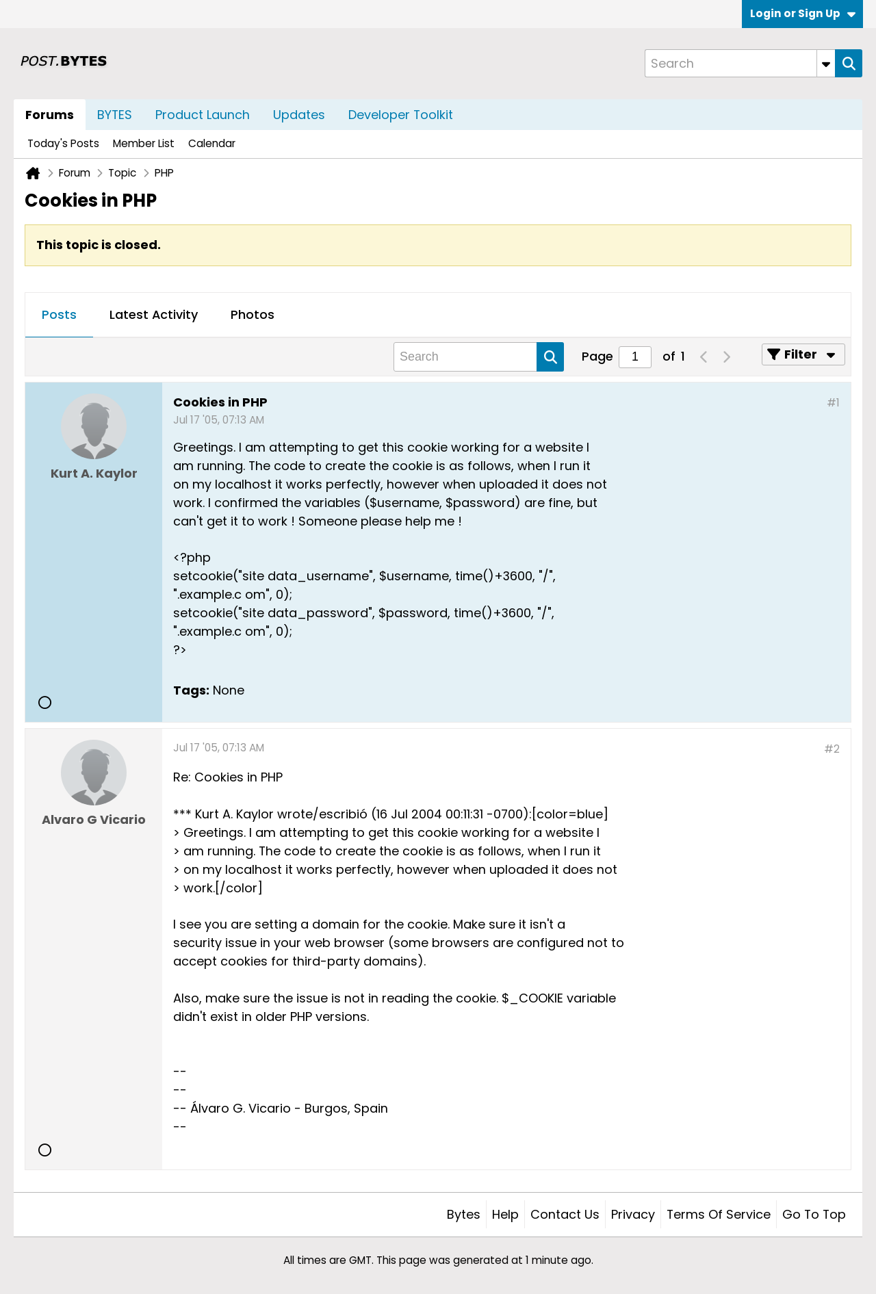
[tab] (59, 315)
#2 (832, 749)
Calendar (211, 143)
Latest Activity (154, 314)
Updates (299, 114)
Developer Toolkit (400, 114)
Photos (252, 314)
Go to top (814, 1214)
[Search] (740, 63)
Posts (59, 314)
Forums (49, 114)
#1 (833, 403)
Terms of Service (719, 1214)
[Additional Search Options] (826, 63)
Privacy (633, 1214)
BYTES (114, 114)
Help (505, 1214)
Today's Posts (63, 143)
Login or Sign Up (802, 13)
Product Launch (202, 114)
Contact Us (565, 1214)
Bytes (463, 1214)
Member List (144, 143)
